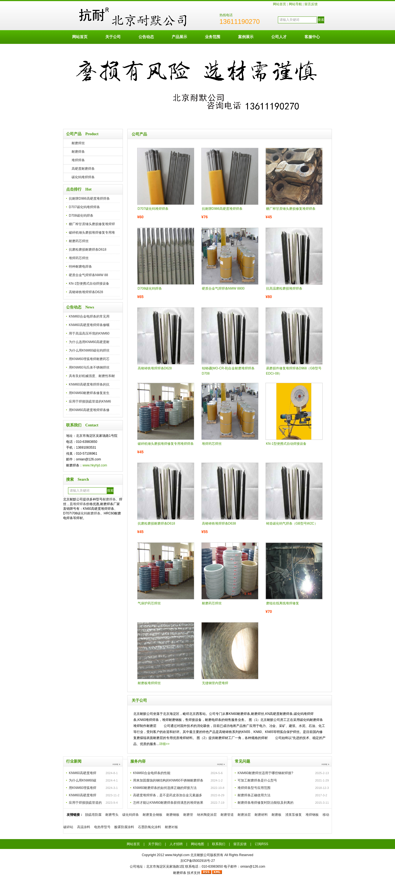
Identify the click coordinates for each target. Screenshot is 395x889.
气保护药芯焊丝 (149, 603)
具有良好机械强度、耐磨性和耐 (92, 376)
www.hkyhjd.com (95, 465)
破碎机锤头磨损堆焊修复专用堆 (92, 232)
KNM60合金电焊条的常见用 (89, 316)
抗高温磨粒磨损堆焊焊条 (284, 288)
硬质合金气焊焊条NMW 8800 (223, 288)
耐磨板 (276, 815)
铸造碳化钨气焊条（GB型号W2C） (292, 523)
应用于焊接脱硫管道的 (85, 803)
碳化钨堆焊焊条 (83, 177)
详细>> (164, 744)
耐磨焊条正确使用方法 (254, 795)
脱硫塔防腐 (93, 815)
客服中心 (312, 37)
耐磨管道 (227, 815)
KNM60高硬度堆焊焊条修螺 (89, 325)
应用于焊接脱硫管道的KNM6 (90, 401)
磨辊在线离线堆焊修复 (282, 603)
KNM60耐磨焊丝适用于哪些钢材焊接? (265, 773)
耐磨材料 (261, 815)
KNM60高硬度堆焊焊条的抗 (89, 384)
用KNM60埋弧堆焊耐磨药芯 (89, 359)
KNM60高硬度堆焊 (82, 773)
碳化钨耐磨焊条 (88, 513)
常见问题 (242, 761)
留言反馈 (311, 4)
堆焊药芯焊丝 (79, 258)
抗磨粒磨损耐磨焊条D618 (87, 249)
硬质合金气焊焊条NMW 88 (88, 275)
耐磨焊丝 (78, 143)
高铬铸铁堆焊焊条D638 (219, 523)
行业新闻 (73, 761)
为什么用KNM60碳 (82, 780)
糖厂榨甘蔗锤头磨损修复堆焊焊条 (290, 209)
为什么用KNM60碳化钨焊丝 (89, 350)
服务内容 (138, 761)
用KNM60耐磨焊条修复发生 (89, 393)
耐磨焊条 (78, 152)
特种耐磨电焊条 (80, 266)
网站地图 (197, 844)
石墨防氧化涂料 (149, 827)
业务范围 (212, 37)
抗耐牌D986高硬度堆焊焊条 (89, 198)
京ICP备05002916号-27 (197, 861)
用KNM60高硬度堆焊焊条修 (89, 410)
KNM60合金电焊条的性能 (151, 773)
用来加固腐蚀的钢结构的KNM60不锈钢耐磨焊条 (168, 780)
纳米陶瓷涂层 (207, 815)
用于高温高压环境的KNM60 (89, 333)
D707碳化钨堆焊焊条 (84, 207)
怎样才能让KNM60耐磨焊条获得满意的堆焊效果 (168, 803)
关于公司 (113, 37)
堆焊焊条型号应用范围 (254, 788)
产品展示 (179, 37)
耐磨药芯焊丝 (79, 241)
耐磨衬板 (171, 827)
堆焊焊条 (78, 160)
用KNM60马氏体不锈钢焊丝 (89, 367)
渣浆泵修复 (293, 815)
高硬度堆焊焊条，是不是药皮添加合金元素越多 (167, 795)
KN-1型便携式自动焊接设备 (89, 283)
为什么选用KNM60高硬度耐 (89, 342)
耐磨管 (188, 815)
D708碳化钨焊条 (81, 215)
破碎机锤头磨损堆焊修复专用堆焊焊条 (166, 444)
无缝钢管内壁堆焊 (215, 683)
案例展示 (245, 37)
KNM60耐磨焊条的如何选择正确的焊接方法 (165, 788)
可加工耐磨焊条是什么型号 (257, 780)
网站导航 (295, 4)
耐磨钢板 (172, 815)
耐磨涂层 (244, 815)
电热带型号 (102, 827)
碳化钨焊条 (130, 815)
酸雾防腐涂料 (124, 827)
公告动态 (146, 37)
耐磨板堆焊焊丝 (149, 683)
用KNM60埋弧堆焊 (82, 788)
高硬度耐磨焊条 (83, 169)
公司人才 (279, 37)
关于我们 (154, 844)
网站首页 (279, 4)
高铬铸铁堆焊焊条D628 (86, 292)
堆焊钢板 (312, 815)
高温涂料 (83, 827)
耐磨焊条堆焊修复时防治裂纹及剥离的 (266, 803)
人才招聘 (176, 844)
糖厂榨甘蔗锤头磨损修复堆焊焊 (92, 224)
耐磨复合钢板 (152, 815)
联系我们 (218, 844)
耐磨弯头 (112, 815)
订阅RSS (261, 844)
